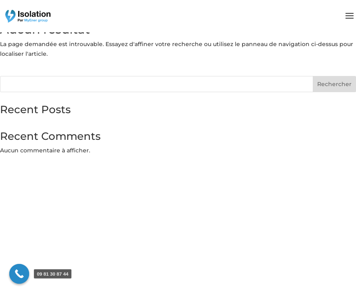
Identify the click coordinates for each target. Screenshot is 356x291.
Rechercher (334, 84)
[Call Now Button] (19, 274)
